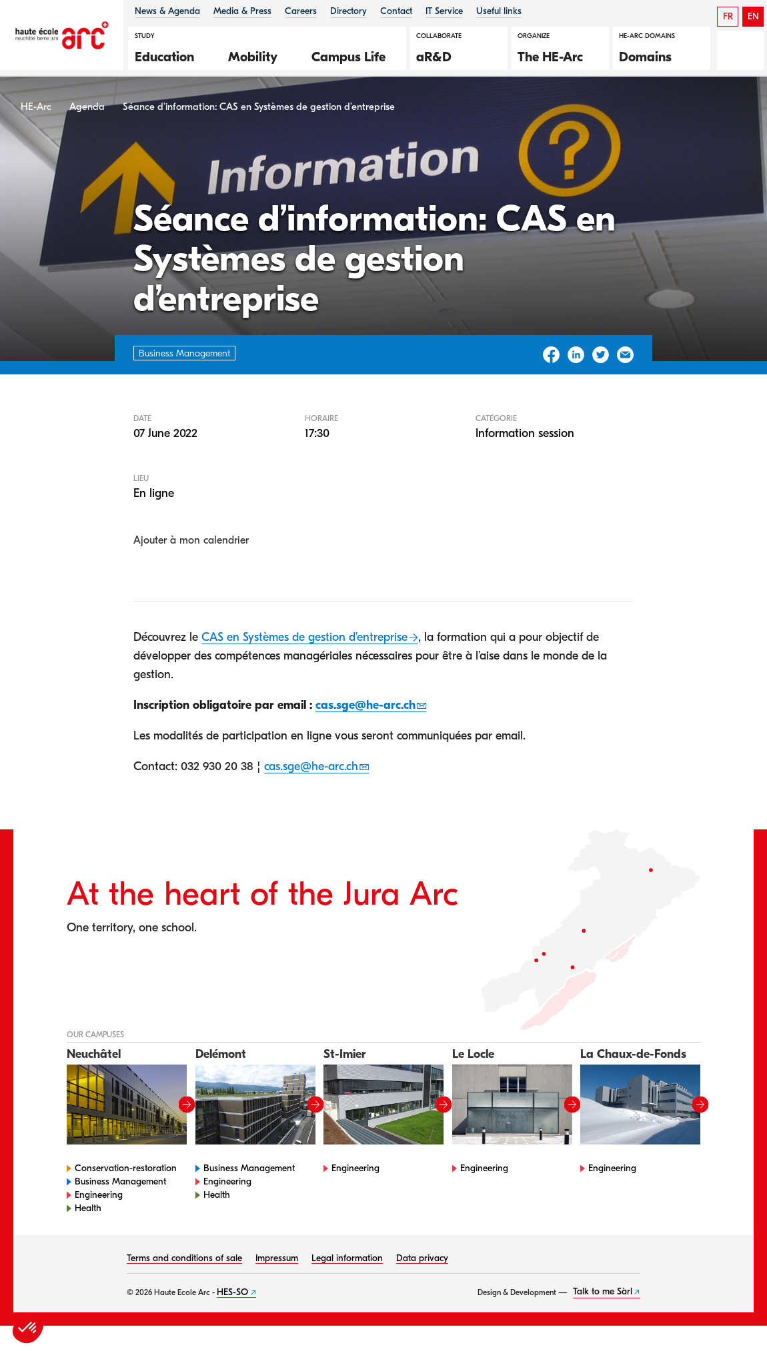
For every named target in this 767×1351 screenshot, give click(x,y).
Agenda (87, 112)
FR (728, 16)
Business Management (120, 1186)
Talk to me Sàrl (602, 1297)
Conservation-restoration (126, 1173)
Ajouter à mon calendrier (191, 546)
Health (88, 1213)
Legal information (347, 1263)
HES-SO (232, 1297)
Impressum (276, 1263)
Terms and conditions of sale (184, 1263)
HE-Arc (36, 112)
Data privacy (422, 1263)
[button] (171, 55)
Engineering (99, 1200)
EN (753, 16)
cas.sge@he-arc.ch (365, 710)
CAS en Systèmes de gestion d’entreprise (304, 643)
